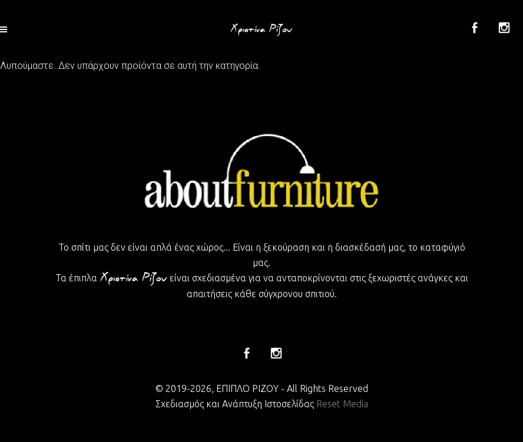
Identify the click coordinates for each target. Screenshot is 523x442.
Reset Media (342, 403)
